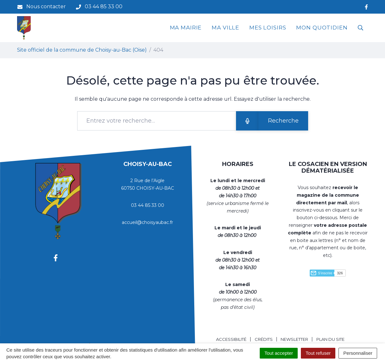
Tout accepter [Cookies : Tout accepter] (278, 353)
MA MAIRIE (186, 27)
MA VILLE (225, 27)
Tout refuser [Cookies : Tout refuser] (318, 353)
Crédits (264, 339)
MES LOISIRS (267, 27)
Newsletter (294, 339)
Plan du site (330, 339)
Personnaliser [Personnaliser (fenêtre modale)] (357, 353)
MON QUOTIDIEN (321, 27)
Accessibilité (231, 339)
